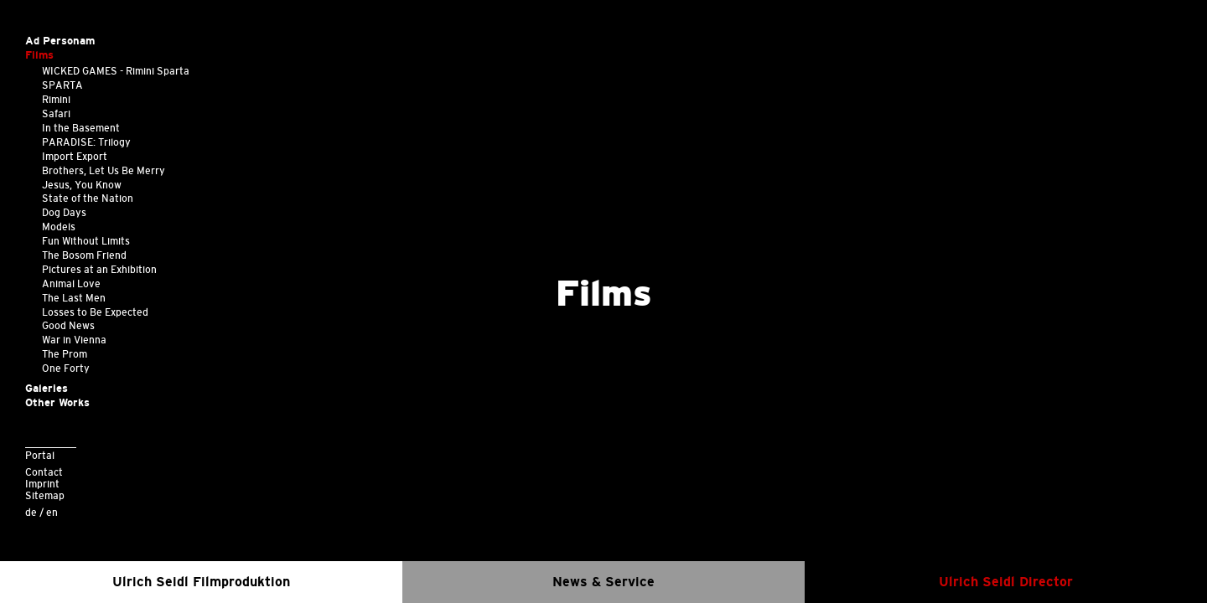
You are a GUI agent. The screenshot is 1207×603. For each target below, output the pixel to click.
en (52, 512)
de (31, 512)
